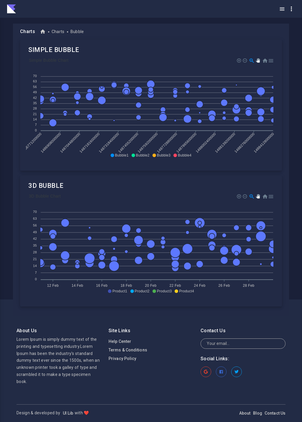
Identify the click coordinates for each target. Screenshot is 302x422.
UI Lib (68, 413)
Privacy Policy (122, 358)
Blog (257, 413)
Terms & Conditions (128, 350)
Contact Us (275, 413)
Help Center (120, 341)
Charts (58, 31)
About (245, 413)
